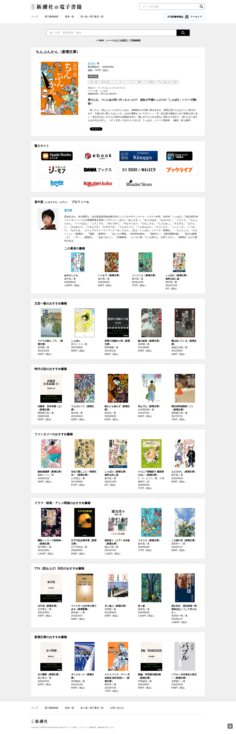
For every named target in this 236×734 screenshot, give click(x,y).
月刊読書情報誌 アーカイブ (184, 17)
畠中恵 (91, 63)
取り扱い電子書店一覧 (92, 16)
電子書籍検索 (51, 16)
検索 (201, 6)
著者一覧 (69, 16)
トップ (34, 16)
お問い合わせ (117, 707)
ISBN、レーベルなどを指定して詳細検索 (119, 40)
